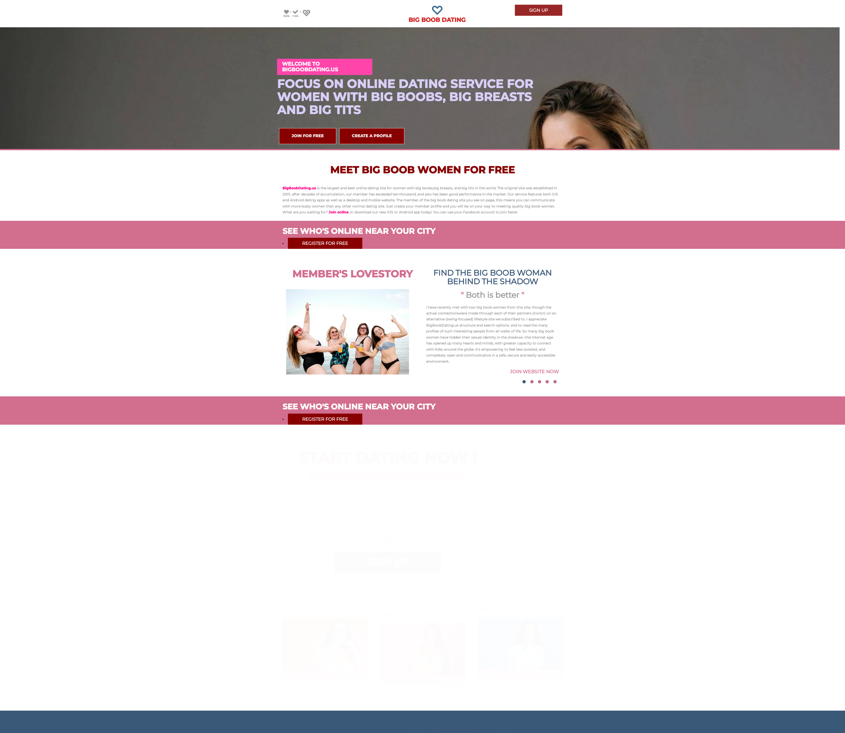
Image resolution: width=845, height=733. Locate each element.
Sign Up (538, 11)
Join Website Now (534, 371)
